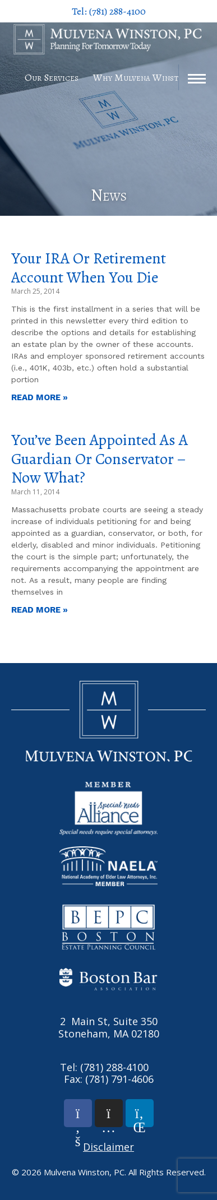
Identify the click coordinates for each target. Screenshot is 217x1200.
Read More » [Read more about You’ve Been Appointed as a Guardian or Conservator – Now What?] (39, 610)
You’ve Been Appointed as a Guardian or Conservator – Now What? (99, 458)
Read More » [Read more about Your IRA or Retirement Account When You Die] (39, 397)
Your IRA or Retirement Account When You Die (88, 268)
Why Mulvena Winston (140, 77)
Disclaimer (108, 1146)
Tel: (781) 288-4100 (109, 11)
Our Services (52, 77)
